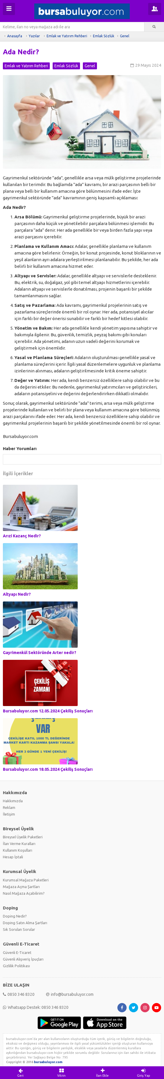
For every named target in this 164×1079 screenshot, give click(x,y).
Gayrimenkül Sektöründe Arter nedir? (39, 652)
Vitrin (61, 1072)
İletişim (9, 814)
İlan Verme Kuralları (19, 844)
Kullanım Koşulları (17, 850)
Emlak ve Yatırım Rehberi (67, 36)
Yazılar (34, 36)
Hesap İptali (13, 857)
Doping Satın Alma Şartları (25, 923)
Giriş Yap (143, 1072)
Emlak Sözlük (103, 36)
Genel (124, 36)
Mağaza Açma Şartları (21, 887)
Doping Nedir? (15, 916)
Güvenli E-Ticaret (17, 952)
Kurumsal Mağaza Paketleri (26, 880)
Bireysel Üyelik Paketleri (23, 837)
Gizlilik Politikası (16, 966)
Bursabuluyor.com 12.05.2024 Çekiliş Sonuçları (48, 711)
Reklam (9, 807)
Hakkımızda (13, 801)
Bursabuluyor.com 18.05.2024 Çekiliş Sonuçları (48, 769)
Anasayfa (14, 36)
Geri (20, 1072)
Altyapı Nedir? (17, 594)
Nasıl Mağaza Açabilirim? (24, 893)
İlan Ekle (102, 1072)
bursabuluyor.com (48, 1062)
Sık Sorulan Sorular (19, 929)
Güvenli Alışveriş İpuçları (23, 959)
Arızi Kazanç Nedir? (22, 536)
